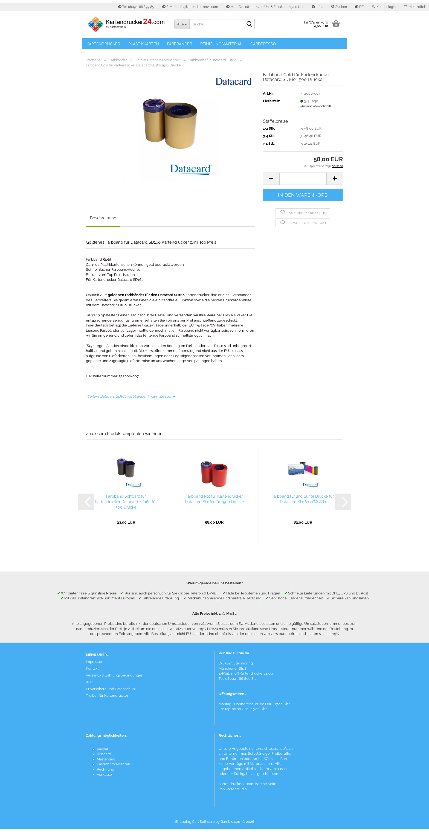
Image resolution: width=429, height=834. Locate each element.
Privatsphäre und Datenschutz (110, 694)
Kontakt (92, 674)
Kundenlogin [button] (384, 7)
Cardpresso (263, 44)
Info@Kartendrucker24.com (253, 678)
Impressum (95, 667)
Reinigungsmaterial (221, 44)
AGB (89, 687)
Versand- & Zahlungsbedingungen (114, 680)
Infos (317, 7)
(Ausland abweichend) (315, 111)
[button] (359, 7)
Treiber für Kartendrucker (107, 701)
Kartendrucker (103, 44)
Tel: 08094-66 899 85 (136, 7)
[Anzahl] (303, 183)
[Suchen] (249, 24)
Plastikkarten (143, 44)
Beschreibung (103, 222)
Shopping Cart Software (195, 827)
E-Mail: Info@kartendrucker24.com (190, 7)
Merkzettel (414, 7)
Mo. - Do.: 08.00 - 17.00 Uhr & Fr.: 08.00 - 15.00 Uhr (264, 7)
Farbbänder (179, 44)
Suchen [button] (339, 7)
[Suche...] (181, 24)
